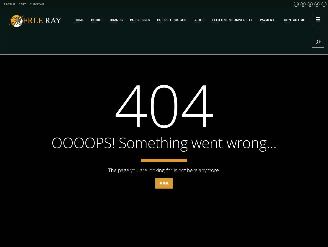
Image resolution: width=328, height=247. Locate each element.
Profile (9, 4)
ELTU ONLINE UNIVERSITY (232, 20)
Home (79, 20)
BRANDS (116, 20)
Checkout (37, 4)
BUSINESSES (140, 20)
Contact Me (294, 20)
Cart (22, 4)
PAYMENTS (268, 20)
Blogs (199, 20)
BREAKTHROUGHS (171, 20)
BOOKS (96, 20)
